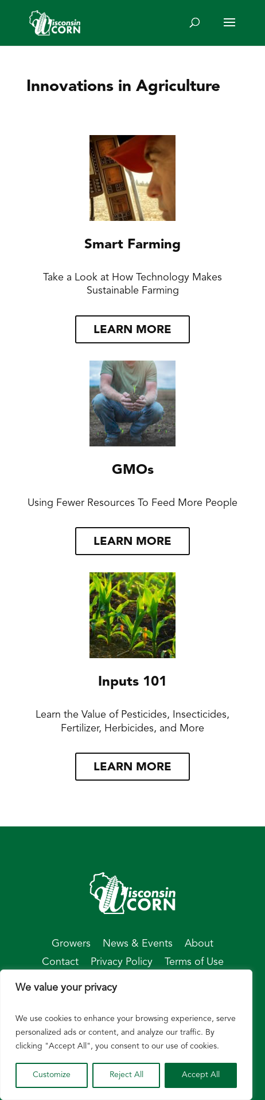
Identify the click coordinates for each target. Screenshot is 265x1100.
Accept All (201, 1075)
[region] (126, 1035)
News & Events (138, 944)
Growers (71, 944)
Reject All (126, 1075)
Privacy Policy (122, 962)
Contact (60, 962)
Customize (52, 1075)
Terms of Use (194, 962)
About (199, 944)
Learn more (132, 330)
